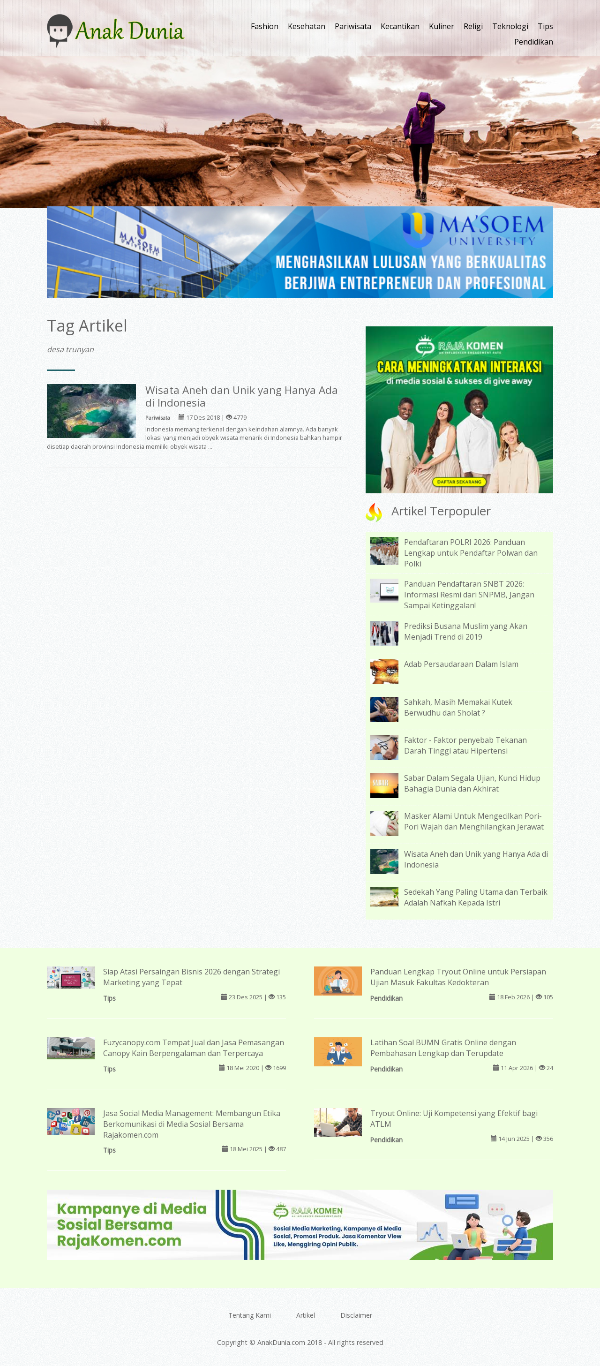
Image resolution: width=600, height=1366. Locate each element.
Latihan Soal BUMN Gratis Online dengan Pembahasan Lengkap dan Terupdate (443, 1047)
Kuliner (441, 26)
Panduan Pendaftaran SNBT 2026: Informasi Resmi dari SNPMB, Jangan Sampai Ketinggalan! (469, 595)
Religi (473, 26)
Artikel (305, 1315)
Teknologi (510, 26)
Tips (545, 26)
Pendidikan (533, 42)
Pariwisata (353, 26)
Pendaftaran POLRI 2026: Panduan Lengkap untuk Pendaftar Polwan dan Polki (471, 553)
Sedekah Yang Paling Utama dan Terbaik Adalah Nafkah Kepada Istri (476, 897)
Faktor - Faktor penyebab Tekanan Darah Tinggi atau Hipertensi (465, 745)
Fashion (264, 26)
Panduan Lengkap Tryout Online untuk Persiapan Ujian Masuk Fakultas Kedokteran (458, 977)
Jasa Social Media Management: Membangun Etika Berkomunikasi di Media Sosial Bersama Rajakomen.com (191, 1124)
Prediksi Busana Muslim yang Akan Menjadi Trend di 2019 (465, 631)
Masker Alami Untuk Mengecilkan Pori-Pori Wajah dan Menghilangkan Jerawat (474, 821)
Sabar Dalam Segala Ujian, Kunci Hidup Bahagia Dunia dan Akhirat (472, 783)
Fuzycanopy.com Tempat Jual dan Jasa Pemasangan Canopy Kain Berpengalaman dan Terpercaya (193, 1047)
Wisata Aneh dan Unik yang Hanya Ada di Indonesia (241, 396)
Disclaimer (356, 1315)
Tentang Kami (249, 1315)
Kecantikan (400, 26)
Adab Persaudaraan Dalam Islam (461, 664)
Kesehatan (306, 26)
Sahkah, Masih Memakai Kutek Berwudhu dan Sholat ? (458, 707)
